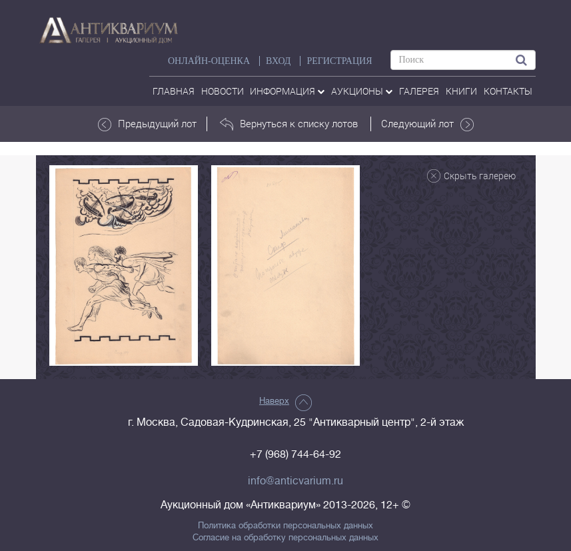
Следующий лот (427, 124)
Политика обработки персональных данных (285, 525)
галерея (419, 91)
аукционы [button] (361, 91)
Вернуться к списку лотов (289, 124)
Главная (174, 91)
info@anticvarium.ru (295, 481)
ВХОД (278, 61)
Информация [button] (287, 91)
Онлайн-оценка (209, 61)
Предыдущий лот (147, 124)
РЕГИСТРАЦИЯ (339, 61)
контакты (508, 91)
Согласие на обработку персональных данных (285, 537)
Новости (222, 91)
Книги (461, 91)
